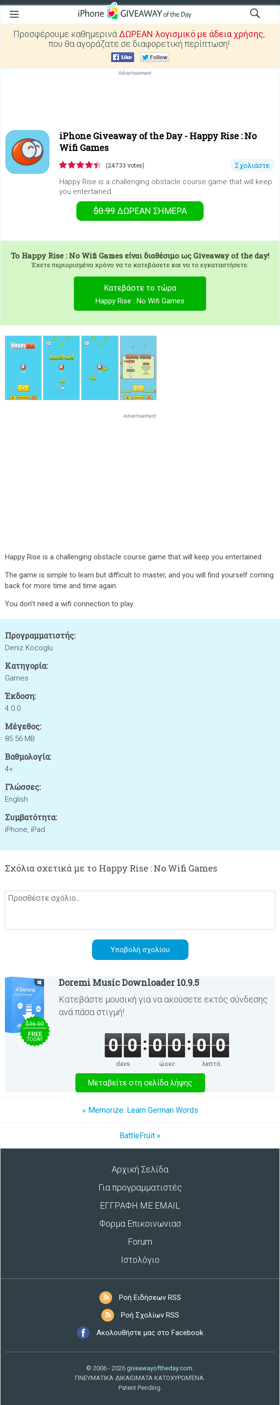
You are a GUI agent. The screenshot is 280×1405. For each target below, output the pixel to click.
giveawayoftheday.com (159, 1368)
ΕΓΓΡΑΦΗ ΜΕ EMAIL (140, 1205)
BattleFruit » (140, 1135)
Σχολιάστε (252, 165)
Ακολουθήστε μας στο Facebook (149, 1332)
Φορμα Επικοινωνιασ (140, 1223)
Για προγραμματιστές (140, 1187)
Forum (140, 1241)
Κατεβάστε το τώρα (140, 295)
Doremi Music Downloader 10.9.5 (129, 982)
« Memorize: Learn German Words (140, 1110)
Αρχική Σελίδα (140, 1169)
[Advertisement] (140, 101)
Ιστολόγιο (140, 1260)
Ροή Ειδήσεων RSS (150, 1297)
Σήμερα (140, 211)
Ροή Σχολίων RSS (150, 1315)
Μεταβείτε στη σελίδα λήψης (140, 1082)
